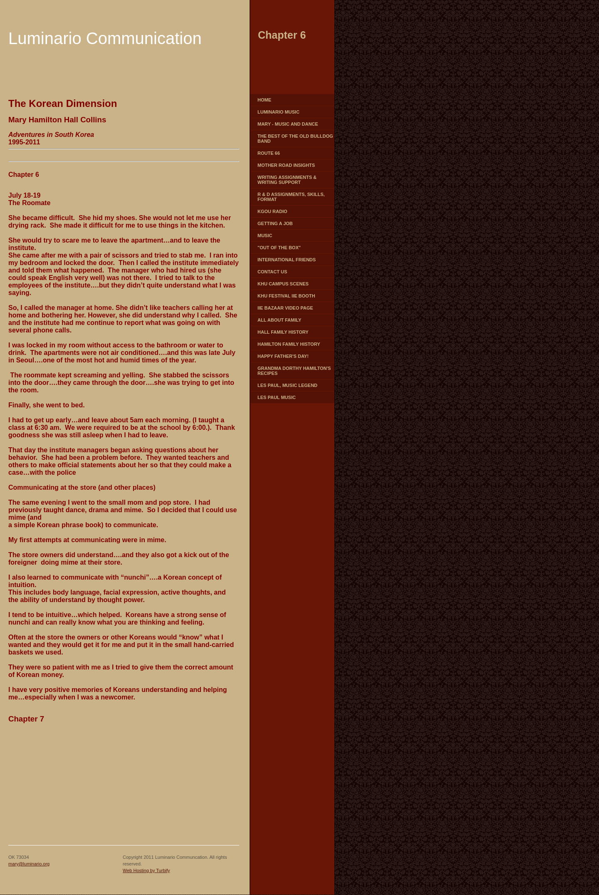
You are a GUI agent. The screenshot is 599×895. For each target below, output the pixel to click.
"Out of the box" (279, 247)
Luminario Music (278, 111)
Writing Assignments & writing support (287, 180)
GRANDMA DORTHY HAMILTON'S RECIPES (294, 371)
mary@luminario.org (29, 863)
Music (264, 235)
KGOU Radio (272, 211)
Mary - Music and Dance (287, 123)
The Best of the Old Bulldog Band (295, 139)
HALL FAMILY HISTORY (283, 332)
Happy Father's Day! (283, 356)
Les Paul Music (276, 397)
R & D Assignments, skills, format (291, 197)
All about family (279, 319)
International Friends (286, 259)
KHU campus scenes (283, 283)
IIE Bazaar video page (285, 307)
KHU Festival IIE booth (286, 295)
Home (264, 99)
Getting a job (275, 223)
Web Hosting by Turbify (146, 870)
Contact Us (272, 271)
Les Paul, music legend (287, 385)
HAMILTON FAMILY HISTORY (288, 344)
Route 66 (268, 153)
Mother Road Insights (286, 165)
